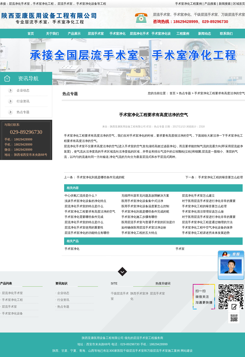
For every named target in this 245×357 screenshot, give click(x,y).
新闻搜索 (225, 3)
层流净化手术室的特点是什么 (84, 206)
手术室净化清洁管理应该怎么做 (203, 211)
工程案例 (182, 33)
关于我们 (52, 33)
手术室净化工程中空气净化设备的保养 (207, 227)
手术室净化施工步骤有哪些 (139, 216)
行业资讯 (23, 101)
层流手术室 (96, 33)
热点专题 (23, 112)
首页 (30, 33)
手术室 (180, 248)
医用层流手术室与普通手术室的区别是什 (148, 222)
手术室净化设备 (161, 35)
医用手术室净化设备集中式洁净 (142, 201)
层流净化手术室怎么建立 (198, 195)
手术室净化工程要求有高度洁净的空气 (219, 93)
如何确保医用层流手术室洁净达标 (143, 227)
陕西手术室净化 (139, 294)
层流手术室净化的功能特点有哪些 (87, 232)
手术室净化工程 (12, 299)
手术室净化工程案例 (188, 3)
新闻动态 (204, 33)
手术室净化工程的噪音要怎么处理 (220, 177)
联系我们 (226, 33)
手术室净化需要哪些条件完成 (84, 216)
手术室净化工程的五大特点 (139, 232)
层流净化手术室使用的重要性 (84, 227)
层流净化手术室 (139, 35)
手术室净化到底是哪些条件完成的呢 (100, 177)
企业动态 (23, 90)
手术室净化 (117, 33)
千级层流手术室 (120, 294)
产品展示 (74, 33)
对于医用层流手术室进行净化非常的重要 (209, 201)
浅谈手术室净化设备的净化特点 (85, 201)
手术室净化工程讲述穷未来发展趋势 (206, 232)
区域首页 (239, 3)
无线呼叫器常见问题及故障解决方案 (145, 195)
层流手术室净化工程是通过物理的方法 (207, 222)
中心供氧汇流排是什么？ (81, 195)
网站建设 (187, 350)
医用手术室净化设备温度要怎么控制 (145, 206)
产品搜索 (210, 3)
